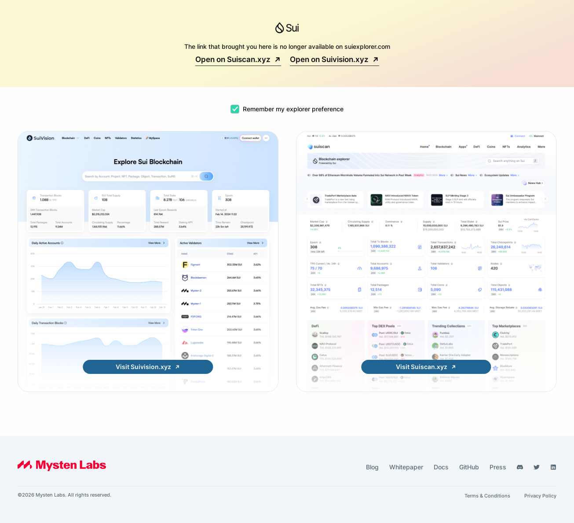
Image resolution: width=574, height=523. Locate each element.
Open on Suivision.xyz (334, 60)
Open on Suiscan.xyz (238, 60)
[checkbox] (234, 109)
